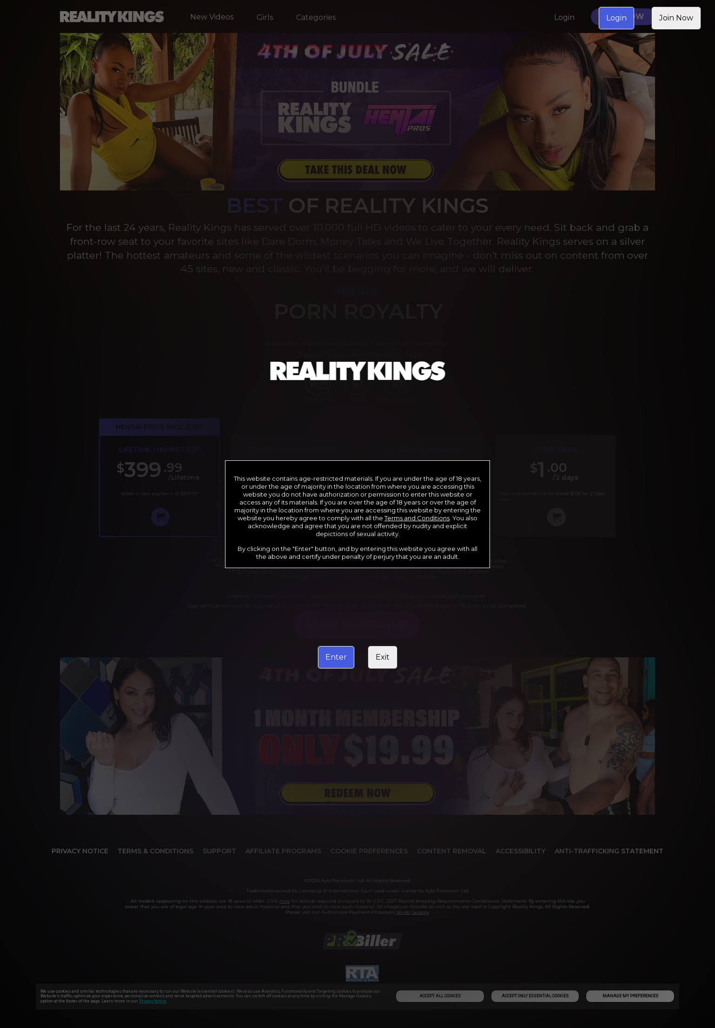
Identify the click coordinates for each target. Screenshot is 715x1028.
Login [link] (616, 17)
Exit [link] (383, 657)
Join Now (676, 17)
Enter (336, 657)
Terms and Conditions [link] (417, 518)
